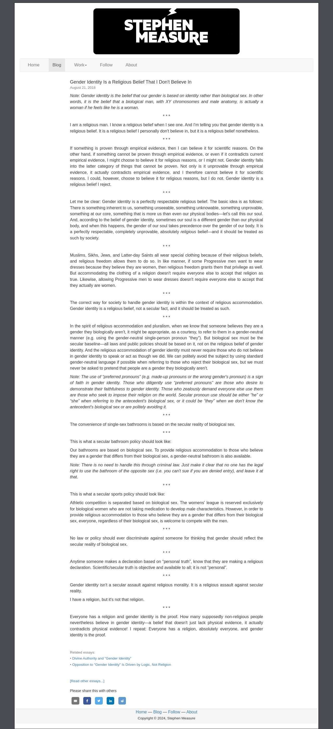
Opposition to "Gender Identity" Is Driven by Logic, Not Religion (121, 665)
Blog (57, 64)
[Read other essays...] (87, 681)
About (131, 64)
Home (34, 64)
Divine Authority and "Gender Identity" (101, 658)
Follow (106, 64)
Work (80, 64)
